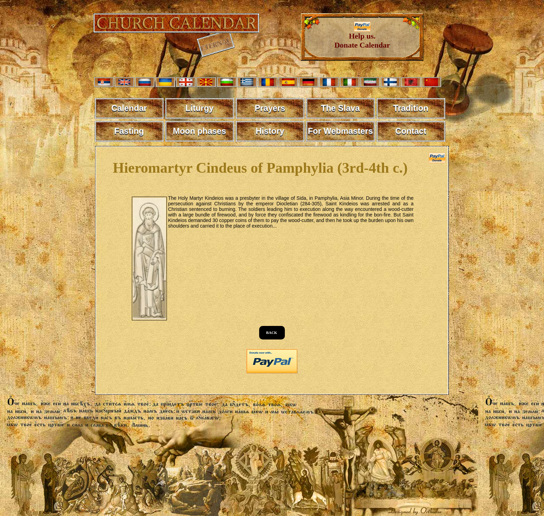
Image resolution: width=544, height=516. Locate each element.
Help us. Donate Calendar (362, 37)
